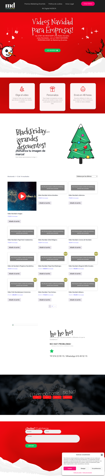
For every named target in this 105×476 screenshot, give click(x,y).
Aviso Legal (69, 4)
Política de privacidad (87, 472)
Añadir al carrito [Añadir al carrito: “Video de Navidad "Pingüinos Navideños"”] (14, 273)
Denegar (83, 468)
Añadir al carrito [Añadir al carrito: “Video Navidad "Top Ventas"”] (44, 300)
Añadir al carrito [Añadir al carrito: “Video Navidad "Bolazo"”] (75, 300)
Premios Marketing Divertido (34, 4)
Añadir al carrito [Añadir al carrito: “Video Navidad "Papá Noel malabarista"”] (14, 247)
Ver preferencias (96, 468)
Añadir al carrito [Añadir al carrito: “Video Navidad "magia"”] (14, 221)
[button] (102, 455)
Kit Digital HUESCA (49, 8)
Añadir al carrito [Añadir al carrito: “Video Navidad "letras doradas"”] (44, 203)
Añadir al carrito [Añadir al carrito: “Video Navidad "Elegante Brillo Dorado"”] (75, 273)
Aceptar (70, 468)
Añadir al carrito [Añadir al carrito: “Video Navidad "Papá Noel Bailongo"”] (44, 273)
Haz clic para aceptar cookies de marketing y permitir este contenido (53, 187)
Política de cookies (78, 472)
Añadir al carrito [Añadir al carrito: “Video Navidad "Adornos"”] (75, 203)
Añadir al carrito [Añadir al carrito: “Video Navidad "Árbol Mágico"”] (44, 247)
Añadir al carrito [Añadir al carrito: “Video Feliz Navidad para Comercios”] (14, 300)
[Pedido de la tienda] (86, 176)
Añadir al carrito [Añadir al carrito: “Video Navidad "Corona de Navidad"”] (75, 247)
